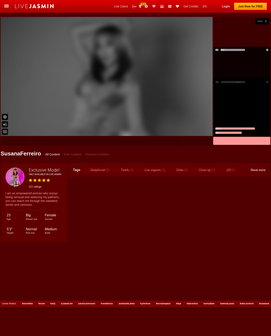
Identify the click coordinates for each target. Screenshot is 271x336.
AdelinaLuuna (227, 303)
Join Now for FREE (250, 6)
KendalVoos (107, 303)
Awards (140, 6)
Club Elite (154, 6)
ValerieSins (192, 303)
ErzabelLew (67, 303)
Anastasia (264, 303)
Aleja (178, 303)
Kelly (52, 303)
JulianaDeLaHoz (126, 303)
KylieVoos (145, 303)
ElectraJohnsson (86, 303)
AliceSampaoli (163, 303)
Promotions (146, 6)
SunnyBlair (209, 303)
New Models (134, 6)
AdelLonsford (246, 303)
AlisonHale (27, 303)
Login (226, 6)
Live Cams (121, 6)
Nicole (42, 303)
